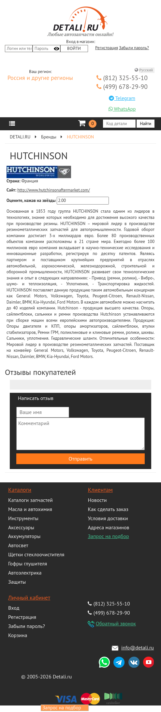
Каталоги (19, 489)
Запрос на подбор (108, 536)
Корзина (17, 635)
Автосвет (18, 545)
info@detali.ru (137, 647)
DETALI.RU (20, 137)
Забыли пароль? (134, 47)
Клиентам (100, 489)
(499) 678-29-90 (122, 86)
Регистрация (106, 47)
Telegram (122, 98)
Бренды (48, 137)
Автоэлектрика (25, 572)
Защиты (17, 581)
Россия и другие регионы (40, 78)
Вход (13, 608)
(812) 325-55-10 (122, 78)
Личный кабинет (29, 597)
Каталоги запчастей (30, 500)
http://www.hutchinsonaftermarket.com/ (53, 190)
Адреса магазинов (108, 527)
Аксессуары (21, 527)
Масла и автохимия (30, 509)
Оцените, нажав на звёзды (31, 200)
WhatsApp (122, 109)
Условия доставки (108, 518)
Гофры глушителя (27, 563)
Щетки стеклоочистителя (36, 554)
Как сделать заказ (108, 509)
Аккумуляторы (24, 536)
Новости (97, 500)
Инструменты (23, 518)
